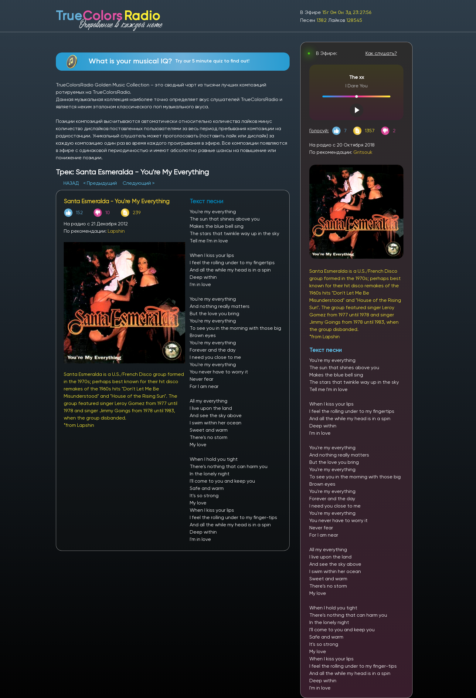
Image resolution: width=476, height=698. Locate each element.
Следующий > (139, 183)
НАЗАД (71, 183)
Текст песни (325, 349)
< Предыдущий (100, 183)
